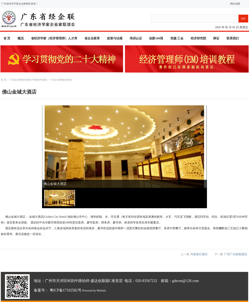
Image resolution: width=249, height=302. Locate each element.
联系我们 (233, 38)
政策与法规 (114, 38)
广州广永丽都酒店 (235, 254)
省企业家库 (92, 38)
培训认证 (136, 38)
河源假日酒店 (199, 254)
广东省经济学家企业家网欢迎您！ (19, 3)
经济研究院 (198, 38)
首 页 (7, 38)
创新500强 (156, 38)
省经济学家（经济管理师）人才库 (54, 38)
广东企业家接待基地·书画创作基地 (28, 79)
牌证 (216, 38)
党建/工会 (176, 38)
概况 (21, 38)
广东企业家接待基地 (60, 79)
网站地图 (234, 3)
